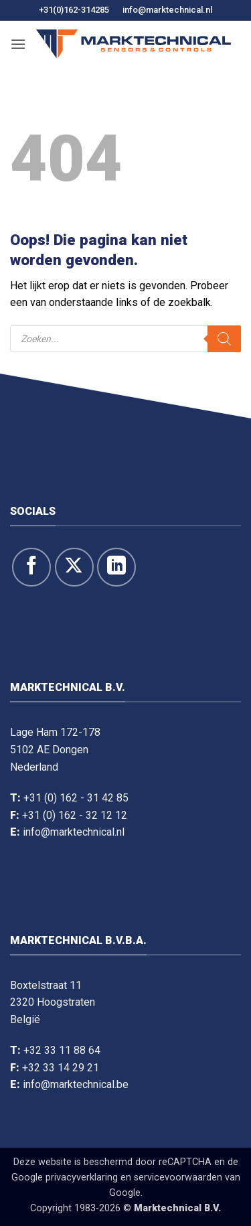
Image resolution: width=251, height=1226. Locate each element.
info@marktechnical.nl (167, 10)
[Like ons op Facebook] (31, 567)
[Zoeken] (224, 338)
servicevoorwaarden (178, 1177)
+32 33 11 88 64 (61, 1050)
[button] (18, 43)
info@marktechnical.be (76, 1084)
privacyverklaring (82, 1177)
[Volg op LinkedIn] (116, 567)
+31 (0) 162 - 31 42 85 (76, 797)
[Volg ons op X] (74, 567)
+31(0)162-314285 (74, 10)
